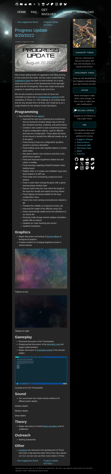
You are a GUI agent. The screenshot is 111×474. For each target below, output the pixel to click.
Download (85, 12)
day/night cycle (53, 344)
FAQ (34, 12)
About (79, 151)
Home (21, 12)
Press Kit (81, 154)
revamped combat (44, 350)
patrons (41, 116)
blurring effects (53, 236)
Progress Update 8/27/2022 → (51, 23)
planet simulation (50, 426)
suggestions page (22, 81)
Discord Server (83, 142)
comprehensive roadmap (48, 97)
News (67, 12)
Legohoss (23, 450)
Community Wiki (84, 145)
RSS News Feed (84, 148)
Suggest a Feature (85, 139)
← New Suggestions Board (26, 22)
